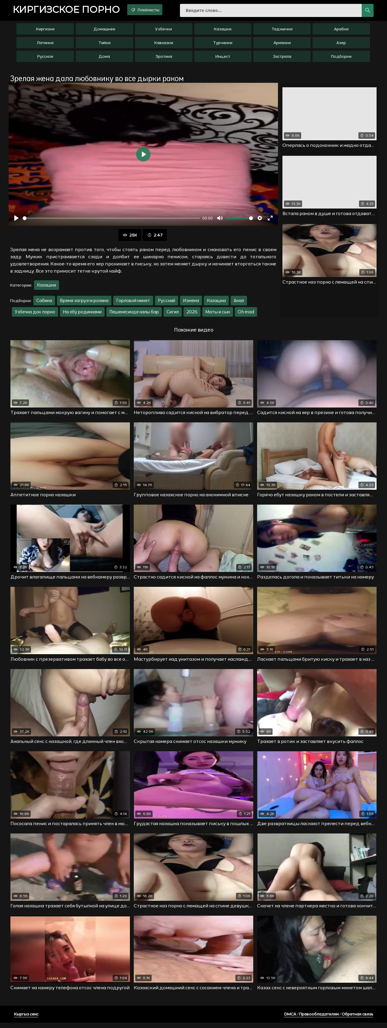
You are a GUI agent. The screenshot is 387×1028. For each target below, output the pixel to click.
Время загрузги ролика (84, 303)
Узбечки (163, 31)
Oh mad (246, 314)
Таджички (282, 31)
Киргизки (45, 31)
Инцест (222, 58)
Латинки (45, 45)
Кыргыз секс (26, 1019)
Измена (191, 303)
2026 (192, 314)
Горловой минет (133, 303)
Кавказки (163, 45)
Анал (239, 303)
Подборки (341, 58)
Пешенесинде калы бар (134, 314)
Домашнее (104, 31)
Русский (166, 303)
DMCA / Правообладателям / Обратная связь (328, 1019)
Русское (45, 58)
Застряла (282, 58)
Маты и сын (217, 314)
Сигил (173, 314)
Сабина (44, 303)
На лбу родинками (82, 314)
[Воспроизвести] (16, 220)
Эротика (163, 58)
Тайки (104, 45)
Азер (341, 45)
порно (70, 10)
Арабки (341, 31)
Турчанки (222, 45)
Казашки (222, 31)
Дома (104, 58)
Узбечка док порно (35, 314)
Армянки (282, 45)
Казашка (216, 303)
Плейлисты (154, 9)
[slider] (111, 220)
